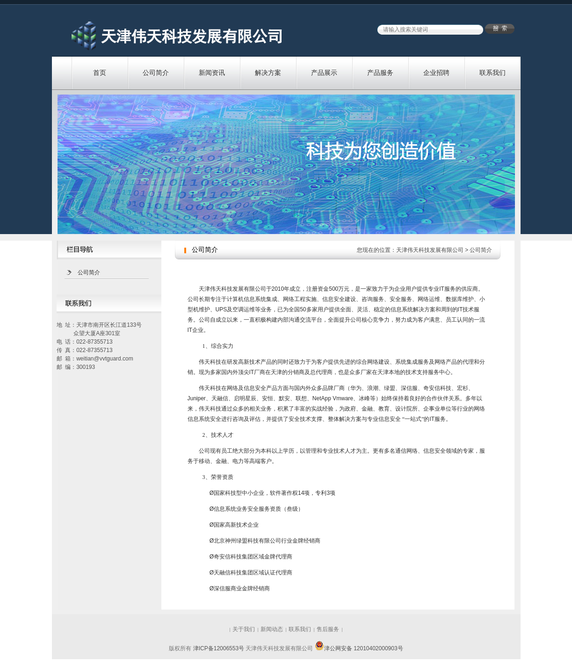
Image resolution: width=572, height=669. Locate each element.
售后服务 (328, 629)
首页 (99, 72)
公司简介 (156, 72)
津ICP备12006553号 (218, 648)
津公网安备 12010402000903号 (359, 648)
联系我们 (492, 72)
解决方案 (268, 72)
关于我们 (243, 629)
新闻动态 (272, 629)
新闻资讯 (212, 72)
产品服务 (380, 72)
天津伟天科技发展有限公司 (429, 250)
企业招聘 (436, 72)
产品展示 (324, 72)
